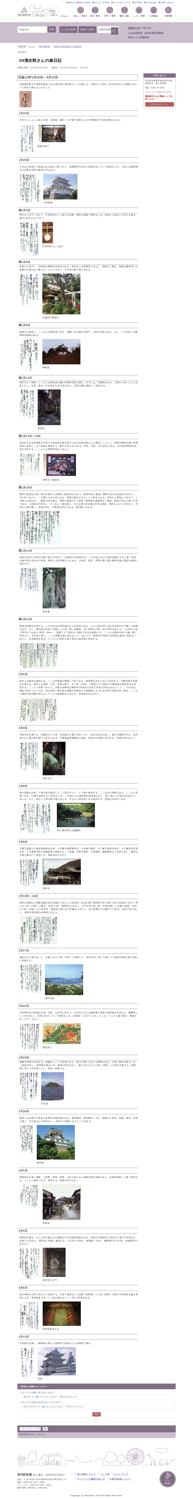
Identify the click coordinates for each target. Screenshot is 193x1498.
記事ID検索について (120, 1479)
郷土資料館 (44, 47)
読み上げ (72, 2)
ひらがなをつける (122, 2)
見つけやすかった (32, 1407)
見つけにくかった (75, 1407)
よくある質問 (68, 29)
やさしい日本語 (102, 2)
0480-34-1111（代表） (35, 1482)
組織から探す (87, 29)
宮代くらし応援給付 (138, 37)
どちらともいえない (47, 1397)
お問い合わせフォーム (159, 104)
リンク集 (105, 1474)
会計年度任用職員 (154, 33)
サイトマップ (121, 1474)
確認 (96, 1414)
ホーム (32, 47)
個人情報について (86, 1474)
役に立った (29, 1397)
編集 (45, 1429)
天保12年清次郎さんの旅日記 (68, 47)
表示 (115, 31)
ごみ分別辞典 (135, 33)
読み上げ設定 (84, 2)
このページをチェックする (30, 1429)
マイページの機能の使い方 (91, 1479)
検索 (52, 29)
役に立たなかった (69, 1397)
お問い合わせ (167, 2)
